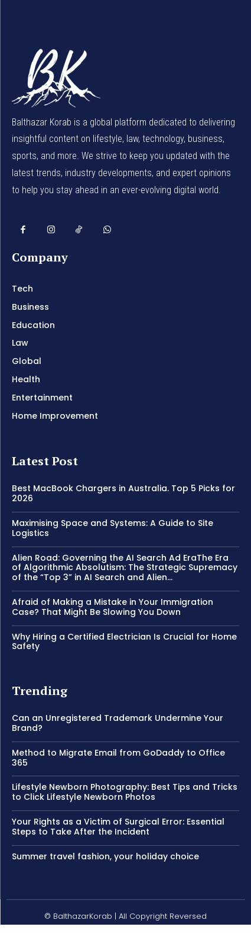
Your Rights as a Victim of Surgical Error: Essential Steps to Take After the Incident (118, 827)
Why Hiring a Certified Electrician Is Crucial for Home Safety (124, 642)
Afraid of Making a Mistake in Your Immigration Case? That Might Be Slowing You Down (112, 607)
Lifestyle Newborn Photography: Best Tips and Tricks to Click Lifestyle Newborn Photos (124, 792)
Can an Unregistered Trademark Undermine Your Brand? (117, 723)
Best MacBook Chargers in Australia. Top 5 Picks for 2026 (123, 493)
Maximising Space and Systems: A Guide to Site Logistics (112, 528)
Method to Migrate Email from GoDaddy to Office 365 (118, 758)
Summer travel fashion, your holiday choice (105, 856)
